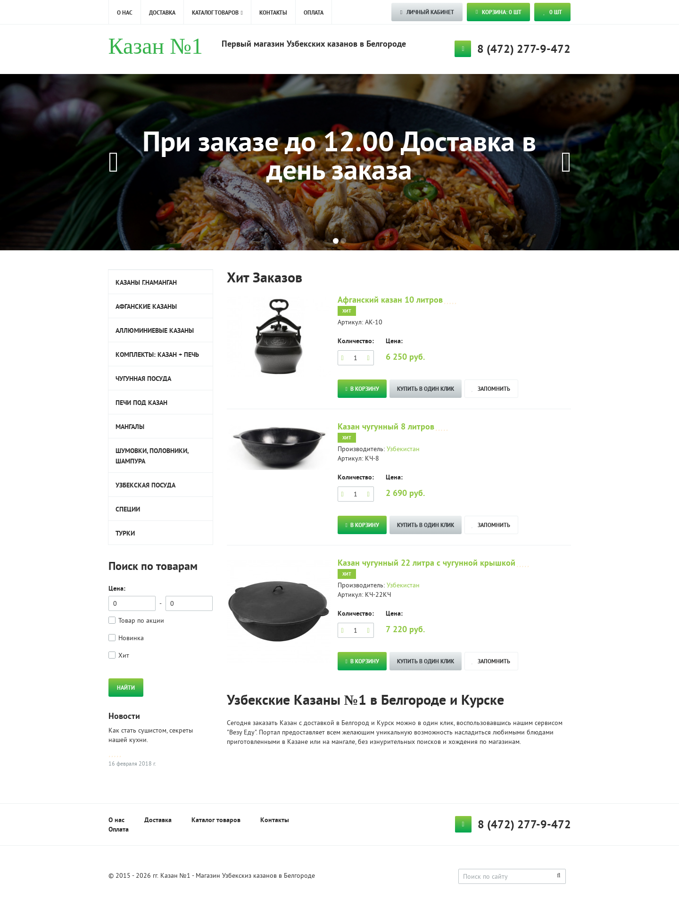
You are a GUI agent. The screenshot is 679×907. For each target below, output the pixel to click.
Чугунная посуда (143, 378)
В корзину (362, 389)
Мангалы (130, 426)
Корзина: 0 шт (499, 12)
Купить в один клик (425, 389)
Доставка (162, 12)
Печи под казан (141, 402)
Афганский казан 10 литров (390, 299)
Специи (128, 509)
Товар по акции (141, 621)
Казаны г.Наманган (146, 282)
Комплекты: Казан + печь (157, 354)
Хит (123, 656)
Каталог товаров (215, 12)
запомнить (491, 389)
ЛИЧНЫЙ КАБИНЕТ (427, 12)
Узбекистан (403, 449)
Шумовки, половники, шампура (152, 455)
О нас (124, 12)
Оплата (313, 12)
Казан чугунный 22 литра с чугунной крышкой (426, 562)
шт (552, 12)
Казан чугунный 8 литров (386, 426)
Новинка (131, 639)
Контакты (273, 12)
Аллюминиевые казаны (155, 330)
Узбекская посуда (145, 485)
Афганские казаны (146, 306)
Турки (125, 533)
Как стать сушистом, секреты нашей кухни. (150, 735)
